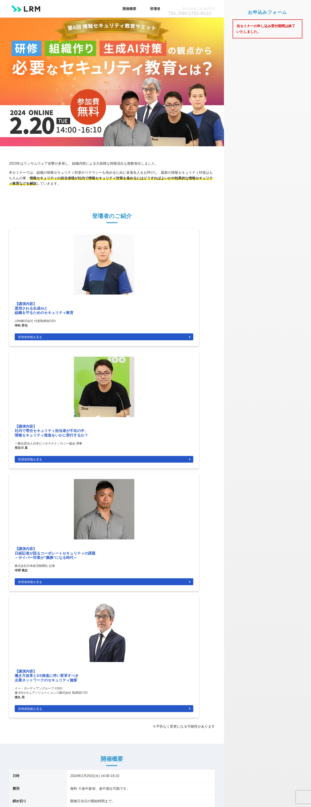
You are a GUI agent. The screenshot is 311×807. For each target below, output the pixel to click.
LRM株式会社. (121, 796)
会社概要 (207, 751)
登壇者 (162, 7)
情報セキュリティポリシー (194, 756)
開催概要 (144, 7)
